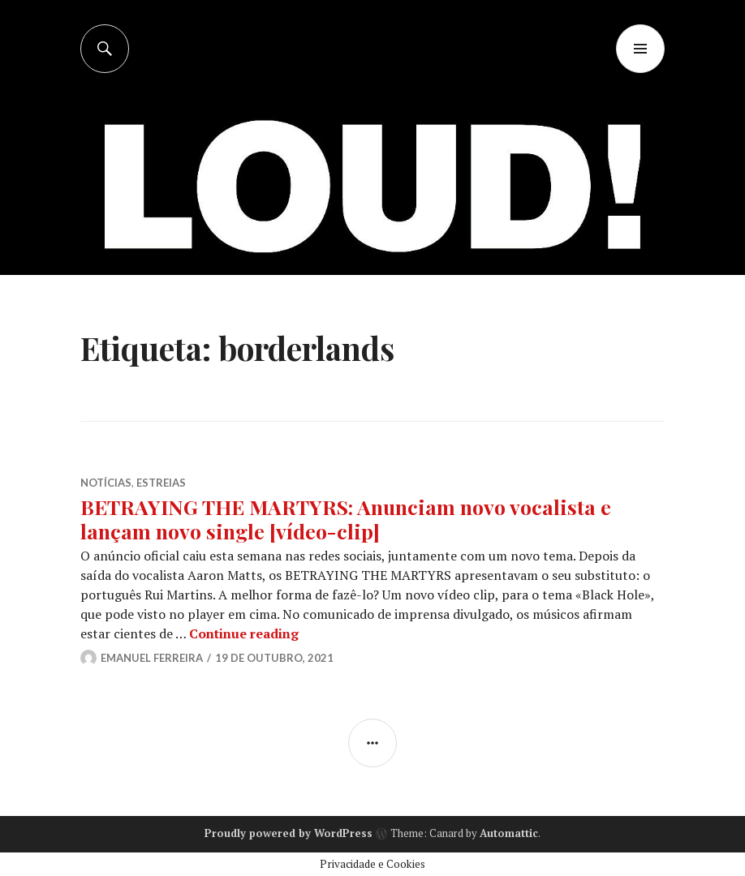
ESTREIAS (161, 482)
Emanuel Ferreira (152, 657)
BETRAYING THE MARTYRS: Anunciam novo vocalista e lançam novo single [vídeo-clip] (345, 518)
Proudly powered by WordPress (288, 833)
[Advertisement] (374, 194)
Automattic (509, 833)
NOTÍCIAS (105, 482)
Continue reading (244, 633)
